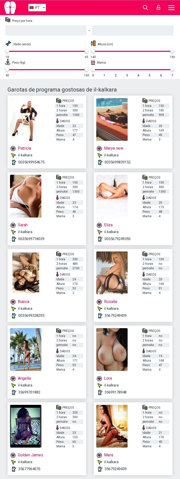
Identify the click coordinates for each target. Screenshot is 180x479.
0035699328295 (31, 315)
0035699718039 (31, 239)
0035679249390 (118, 239)
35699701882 (29, 392)
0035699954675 (31, 162)
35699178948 (116, 392)
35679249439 (116, 315)
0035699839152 (118, 162)
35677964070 (29, 469)
